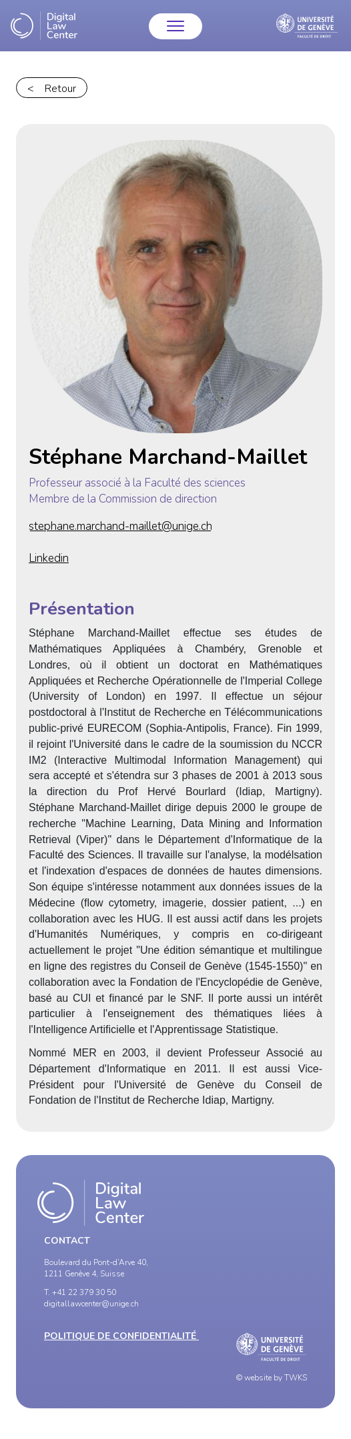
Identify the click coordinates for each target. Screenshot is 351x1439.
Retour (60, 88)
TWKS (295, 1377)
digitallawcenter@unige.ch (91, 1303)
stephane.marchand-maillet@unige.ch (120, 526)
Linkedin (49, 558)
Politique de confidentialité (121, 1336)
